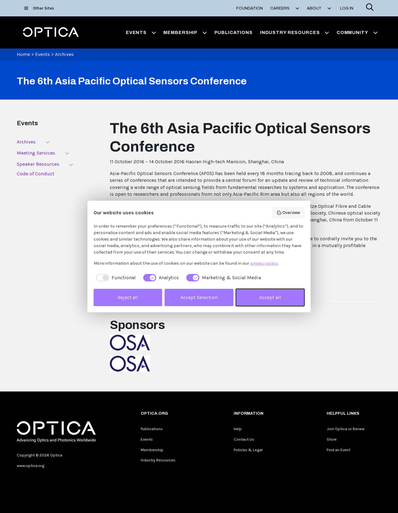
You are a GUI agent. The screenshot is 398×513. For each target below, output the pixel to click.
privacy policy (264, 263)
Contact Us (244, 439)
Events (42, 54)
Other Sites (39, 8)
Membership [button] (185, 32)
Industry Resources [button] (294, 32)
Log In (346, 8)
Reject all (127, 297)
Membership (152, 449)
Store (332, 439)
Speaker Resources (38, 164)
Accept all (270, 297)
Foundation (249, 8)
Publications (233, 32)
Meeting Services (36, 153)
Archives (64, 54)
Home (23, 54)
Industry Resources (158, 460)
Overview (288, 213)
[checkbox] (115, 277)
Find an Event (338, 449)
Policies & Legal (248, 449)
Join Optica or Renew (346, 428)
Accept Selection (199, 297)
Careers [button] (284, 8)
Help (238, 428)
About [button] (319, 8)
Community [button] (357, 32)
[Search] (369, 8)
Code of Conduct (35, 174)
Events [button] (141, 32)
